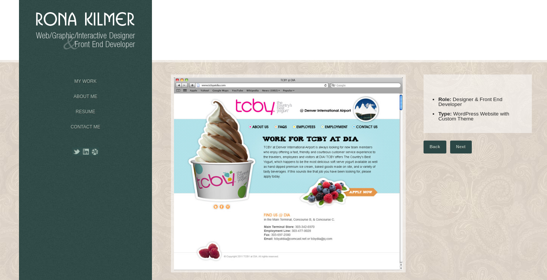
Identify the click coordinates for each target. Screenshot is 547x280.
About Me (85, 94)
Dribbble (94, 151)
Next (461, 146)
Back (435, 146)
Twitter (77, 151)
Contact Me (85, 126)
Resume (85, 109)
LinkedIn (86, 151)
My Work (85, 79)
